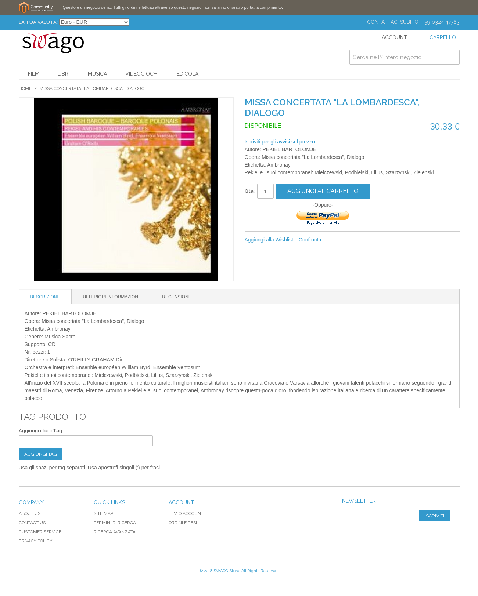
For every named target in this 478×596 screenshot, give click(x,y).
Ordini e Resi (183, 522)
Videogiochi (141, 74)
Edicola (187, 74)
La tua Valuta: (38, 22)
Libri (63, 74)
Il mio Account (186, 513)
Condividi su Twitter (366, 240)
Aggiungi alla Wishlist (269, 240)
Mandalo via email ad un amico (336, 240)
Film (33, 74)
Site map (103, 513)
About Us (29, 513)
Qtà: (250, 191)
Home (25, 88)
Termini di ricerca (115, 522)
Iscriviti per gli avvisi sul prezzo (280, 142)
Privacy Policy (35, 541)
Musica (97, 74)
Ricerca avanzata (115, 531)
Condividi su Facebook (351, 240)
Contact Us (32, 522)
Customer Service (40, 531)
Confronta (310, 240)
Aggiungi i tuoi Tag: (41, 430)
